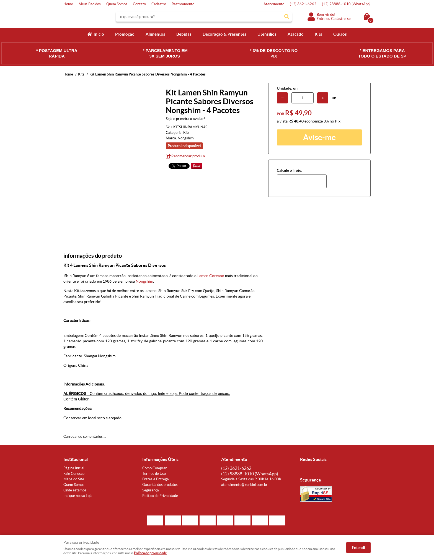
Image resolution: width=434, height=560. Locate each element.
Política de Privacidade (160, 496)
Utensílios (267, 34)
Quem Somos (116, 4)
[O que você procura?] (287, 17)
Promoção (125, 34)
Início (99, 34)
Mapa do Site (73, 479)
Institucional (75, 459)
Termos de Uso (154, 474)
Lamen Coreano (210, 276)
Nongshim (144, 281)
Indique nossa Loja (77, 496)
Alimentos (155, 34)
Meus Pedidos (90, 4)
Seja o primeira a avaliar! (185, 119)
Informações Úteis (160, 459)
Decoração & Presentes (224, 34)
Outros (340, 34)
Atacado (296, 34)
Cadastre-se (341, 19)
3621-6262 (303, 4)
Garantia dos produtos (160, 485)
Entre (321, 19)
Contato (139, 4)
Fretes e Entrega (155, 479)
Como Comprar (154, 468)
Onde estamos (74, 490)
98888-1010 (346, 4)
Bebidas (184, 34)
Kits (318, 34)
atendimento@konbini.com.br (244, 485)
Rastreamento (183, 4)
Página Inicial (73, 468)
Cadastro (158, 4)
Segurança (150, 490)
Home (68, 4)
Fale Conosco (73, 474)
